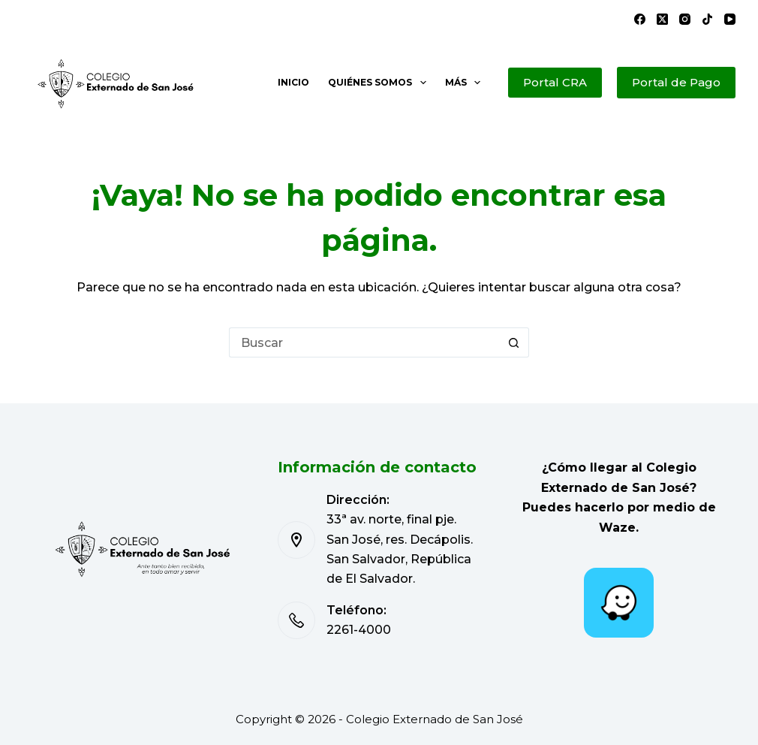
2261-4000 (358, 630)
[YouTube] (729, 19)
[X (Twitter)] (662, 19)
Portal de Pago (676, 82)
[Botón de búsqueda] (514, 342)
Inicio (293, 82)
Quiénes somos (380, 83)
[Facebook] (639, 19)
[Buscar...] (364, 342)
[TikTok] (707, 19)
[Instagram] (684, 19)
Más (465, 83)
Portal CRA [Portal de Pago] (555, 82)
